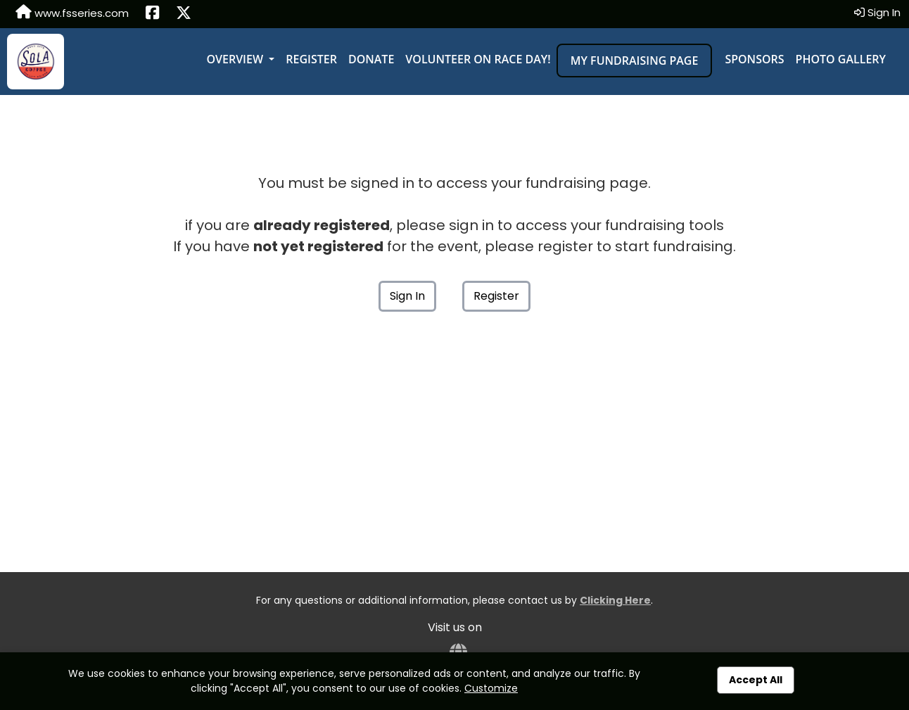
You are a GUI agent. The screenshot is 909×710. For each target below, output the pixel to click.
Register (311, 59)
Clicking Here (615, 600)
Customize (491, 688)
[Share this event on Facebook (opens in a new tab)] (152, 14)
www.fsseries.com (72, 12)
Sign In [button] (877, 12)
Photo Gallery (841, 59)
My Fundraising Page (635, 60)
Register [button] (496, 296)
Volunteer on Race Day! (477, 59)
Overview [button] (236, 59)
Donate (371, 59)
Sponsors (754, 59)
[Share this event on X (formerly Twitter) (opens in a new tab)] (183, 14)
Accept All (755, 680)
